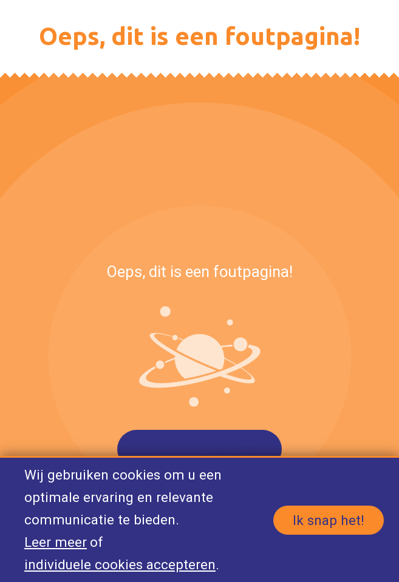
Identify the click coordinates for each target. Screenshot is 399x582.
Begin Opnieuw (199, 449)
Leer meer (55, 542)
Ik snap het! (328, 520)
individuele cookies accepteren (120, 564)
